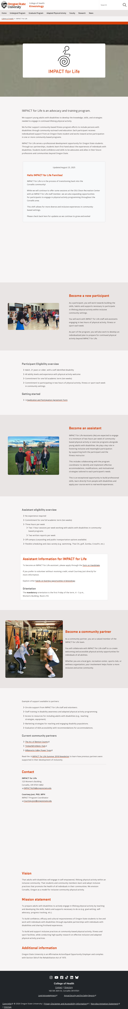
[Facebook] (61, 977)
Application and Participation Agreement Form (46, 400)
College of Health (36, 3)
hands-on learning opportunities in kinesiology (55, 581)
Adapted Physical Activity (56, 13)
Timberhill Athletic (36, 746)
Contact (58, 987)
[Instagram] (51, 977)
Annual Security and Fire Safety (80, 995)
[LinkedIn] (71, 977)
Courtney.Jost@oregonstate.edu (37, 801)
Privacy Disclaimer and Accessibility (66, 1003)
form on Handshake (91, 565)
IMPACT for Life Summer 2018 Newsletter (50, 756)
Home (4, 13)
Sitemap (7, 1007)
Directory (68, 987)
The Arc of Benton (37, 742)
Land (48, 995)
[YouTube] (56, 977)
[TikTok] (66, 977)
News (91, 13)
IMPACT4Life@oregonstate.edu (36, 788)
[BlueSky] (76, 977)
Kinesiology (36, 6)
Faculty (72, 13)
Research (82, 13)
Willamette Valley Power (39, 750)
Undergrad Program (17, 13)
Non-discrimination (105, 1003)
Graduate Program (36, 13)
